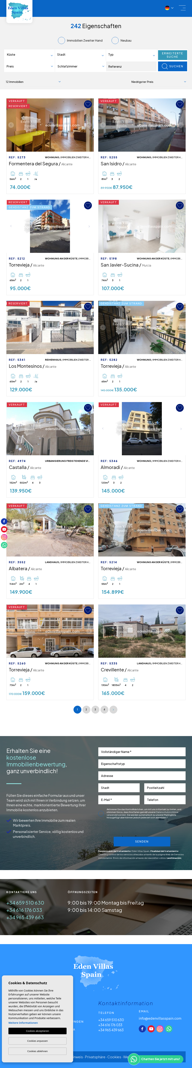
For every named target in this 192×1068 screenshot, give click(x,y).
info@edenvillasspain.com (160, 1018)
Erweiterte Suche (172, 55)
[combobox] (30, 55)
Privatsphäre (95, 1057)
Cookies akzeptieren (37, 1031)
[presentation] (134, 829)
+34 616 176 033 (24, 910)
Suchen (172, 66)
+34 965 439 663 (25, 917)
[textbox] (31, 54)
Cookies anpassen (37, 1041)
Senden (142, 841)
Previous (10, 125)
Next (90, 125)
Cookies (114, 1057)
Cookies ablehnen (37, 1051)
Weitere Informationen (23, 1023)
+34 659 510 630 (25, 902)
